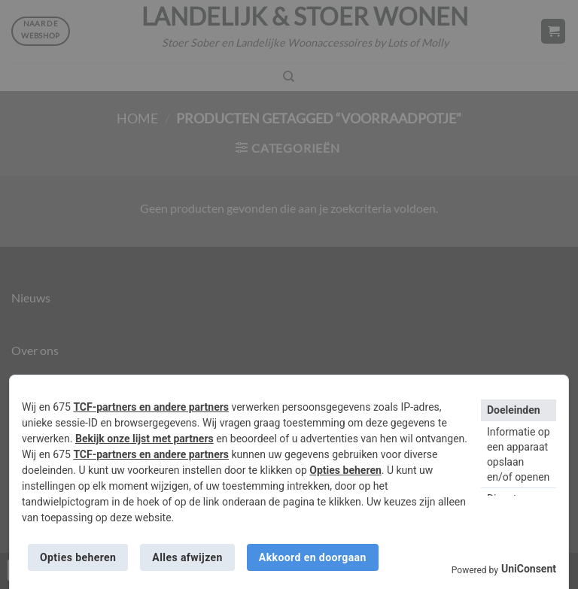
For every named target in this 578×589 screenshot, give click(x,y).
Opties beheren (345, 470)
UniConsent (528, 569)
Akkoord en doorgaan (313, 557)
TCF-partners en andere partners (151, 407)
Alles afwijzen (187, 557)
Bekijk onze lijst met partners (144, 439)
